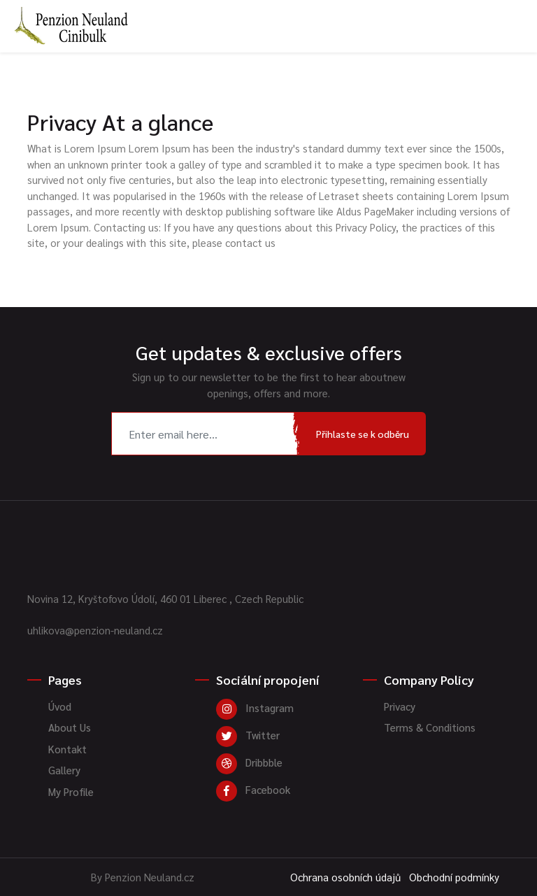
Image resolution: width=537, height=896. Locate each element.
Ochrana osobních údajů (345, 876)
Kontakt (67, 748)
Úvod (59, 706)
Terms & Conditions (429, 727)
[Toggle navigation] (517, 9)
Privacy (399, 706)
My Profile (71, 791)
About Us (69, 727)
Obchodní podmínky (454, 876)
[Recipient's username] (205, 433)
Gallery (64, 769)
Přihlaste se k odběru (362, 433)
